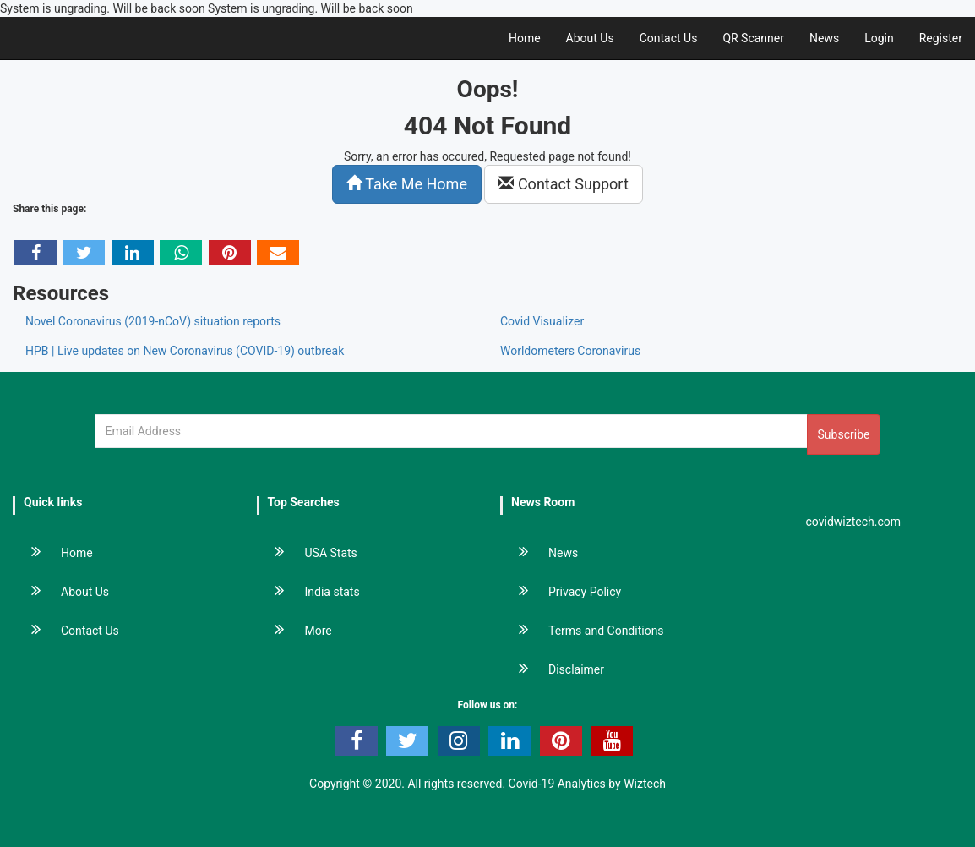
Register (940, 38)
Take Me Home (406, 184)
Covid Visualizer (542, 321)
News (824, 38)
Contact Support (563, 184)
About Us (590, 38)
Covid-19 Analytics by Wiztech (587, 783)
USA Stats (308, 553)
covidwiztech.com (853, 521)
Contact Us (669, 38)
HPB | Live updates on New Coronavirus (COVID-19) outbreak (184, 351)
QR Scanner (753, 38)
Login (879, 38)
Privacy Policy (561, 591)
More (295, 630)
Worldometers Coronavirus (570, 351)
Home (525, 38)
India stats (309, 591)
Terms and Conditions (583, 630)
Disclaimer (553, 669)
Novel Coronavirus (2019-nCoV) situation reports (153, 321)
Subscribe (844, 434)
